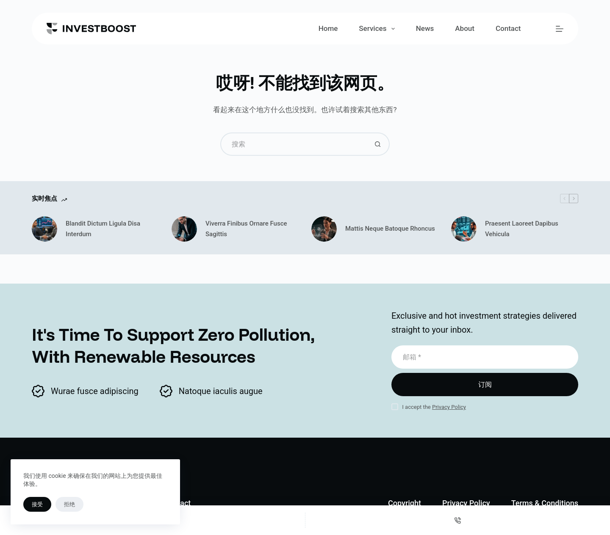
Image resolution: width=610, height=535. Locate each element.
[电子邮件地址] (484, 357)
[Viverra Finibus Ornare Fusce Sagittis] (184, 229)
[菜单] (559, 29)
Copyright (404, 503)
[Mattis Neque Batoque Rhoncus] (324, 229)
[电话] (457, 520)
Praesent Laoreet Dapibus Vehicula (521, 229)
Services (378, 29)
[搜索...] (293, 144)
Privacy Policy (449, 407)
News (425, 28)
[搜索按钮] (378, 144)
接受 (37, 504)
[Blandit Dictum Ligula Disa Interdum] (44, 229)
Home (328, 28)
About (464, 28)
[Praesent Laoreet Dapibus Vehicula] (464, 229)
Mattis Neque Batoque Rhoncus (390, 228)
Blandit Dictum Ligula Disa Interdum (103, 229)
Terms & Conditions (544, 503)
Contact (508, 28)
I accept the (434, 407)
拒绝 (69, 504)
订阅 (485, 385)
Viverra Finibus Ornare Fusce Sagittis (246, 229)
